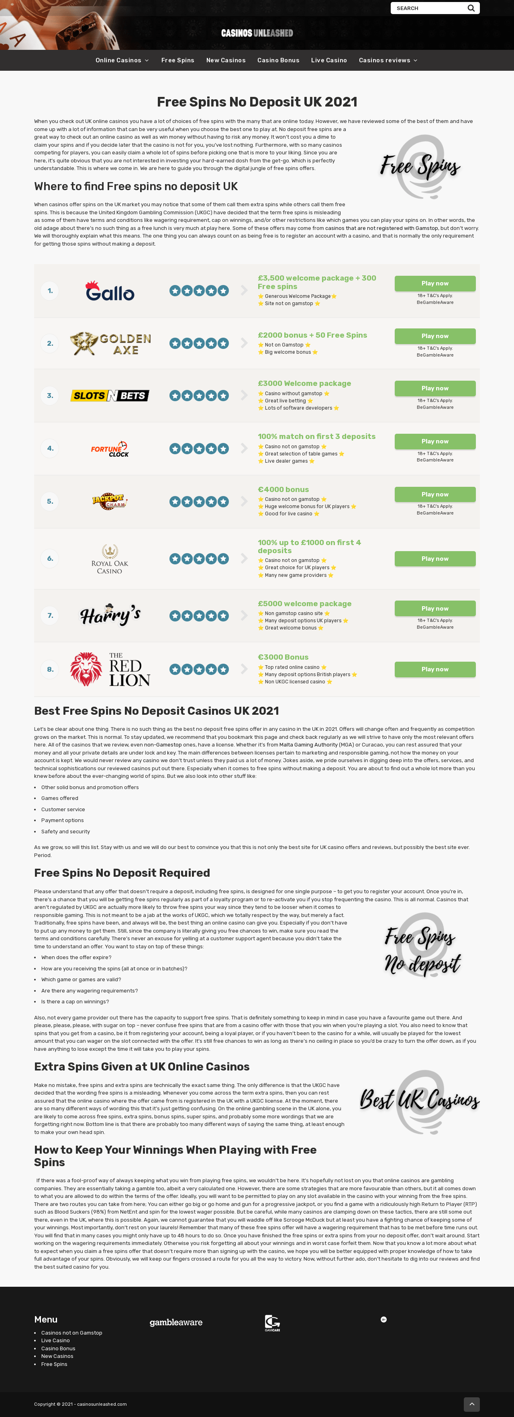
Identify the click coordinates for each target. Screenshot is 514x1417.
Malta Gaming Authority (308, 745)
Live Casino (329, 60)
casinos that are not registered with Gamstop (381, 228)
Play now (435, 283)
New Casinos (226, 60)
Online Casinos (119, 60)
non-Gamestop (163, 745)
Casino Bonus (278, 60)
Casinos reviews (385, 60)
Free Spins (178, 60)
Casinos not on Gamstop (71, 1333)
